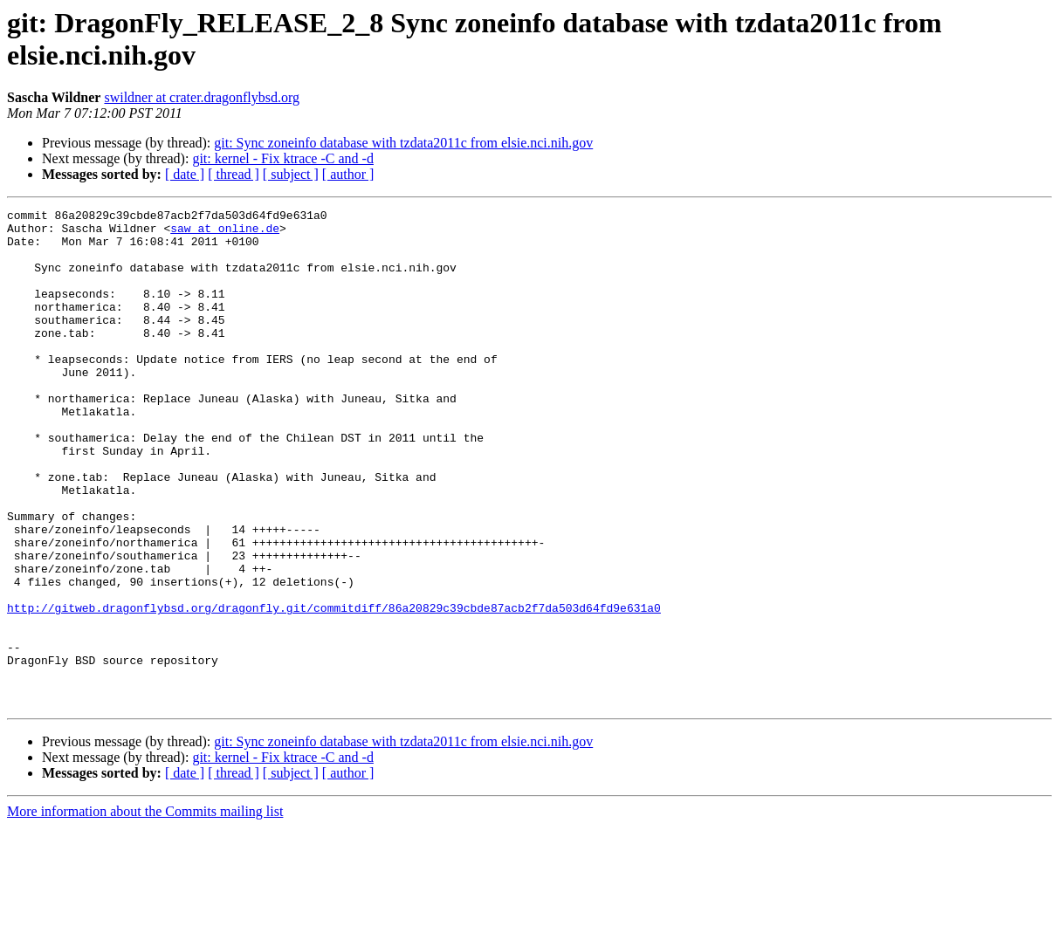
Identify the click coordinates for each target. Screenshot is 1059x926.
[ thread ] (233, 174)
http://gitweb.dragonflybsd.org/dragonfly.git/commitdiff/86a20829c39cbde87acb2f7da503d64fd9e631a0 (334, 688)
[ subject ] (291, 174)
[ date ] (184, 174)
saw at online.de (224, 233)
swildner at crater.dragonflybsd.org (201, 97)
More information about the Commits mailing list (145, 910)
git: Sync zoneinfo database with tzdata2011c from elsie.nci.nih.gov (403, 142)
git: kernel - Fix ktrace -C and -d (283, 158)
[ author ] (348, 174)
